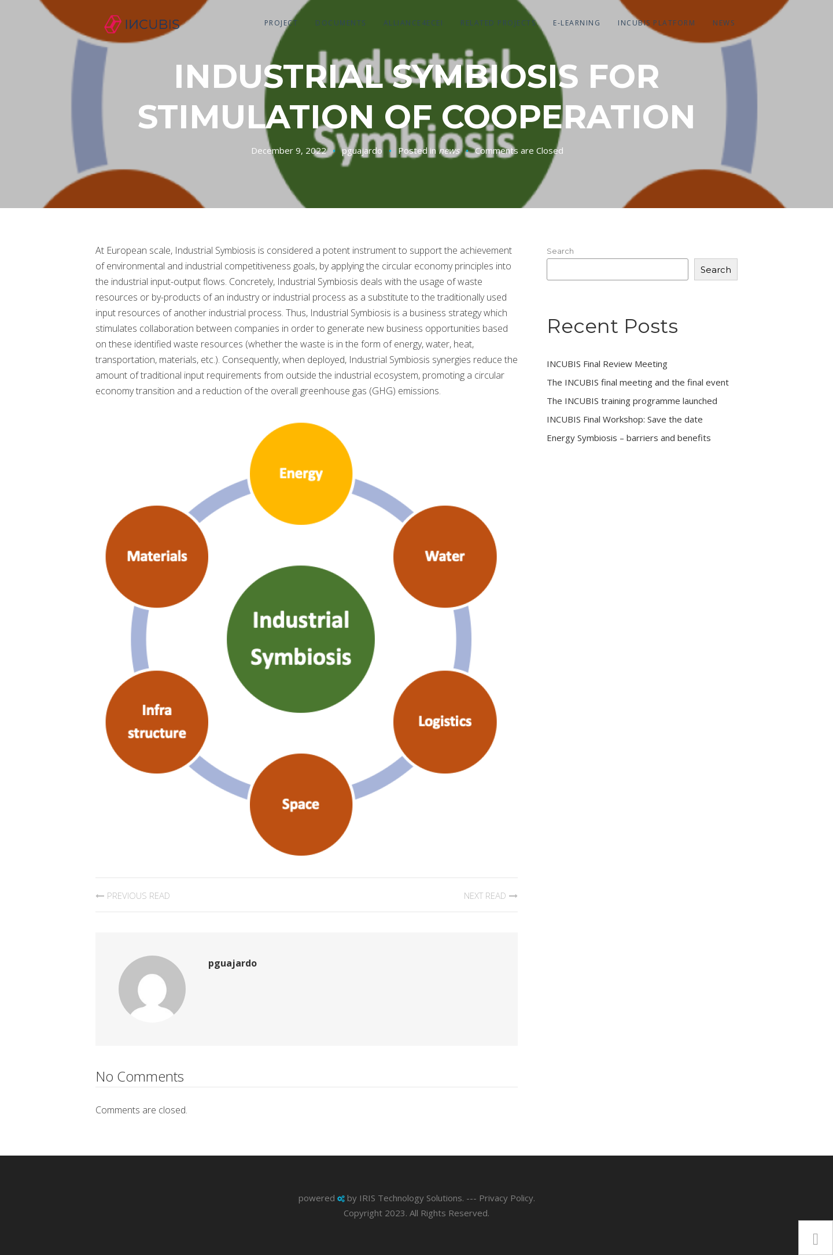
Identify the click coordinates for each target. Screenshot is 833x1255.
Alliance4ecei (414, 23)
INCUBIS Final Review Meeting (607, 363)
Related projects (498, 23)
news (724, 23)
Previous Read (138, 895)
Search (560, 251)
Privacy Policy (506, 1198)
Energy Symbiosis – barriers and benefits (629, 437)
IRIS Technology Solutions (410, 1198)
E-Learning (576, 23)
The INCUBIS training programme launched (632, 400)
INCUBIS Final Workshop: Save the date (625, 419)
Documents (340, 23)
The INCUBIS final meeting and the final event (638, 382)
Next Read (485, 895)
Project (281, 23)
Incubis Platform (656, 23)
